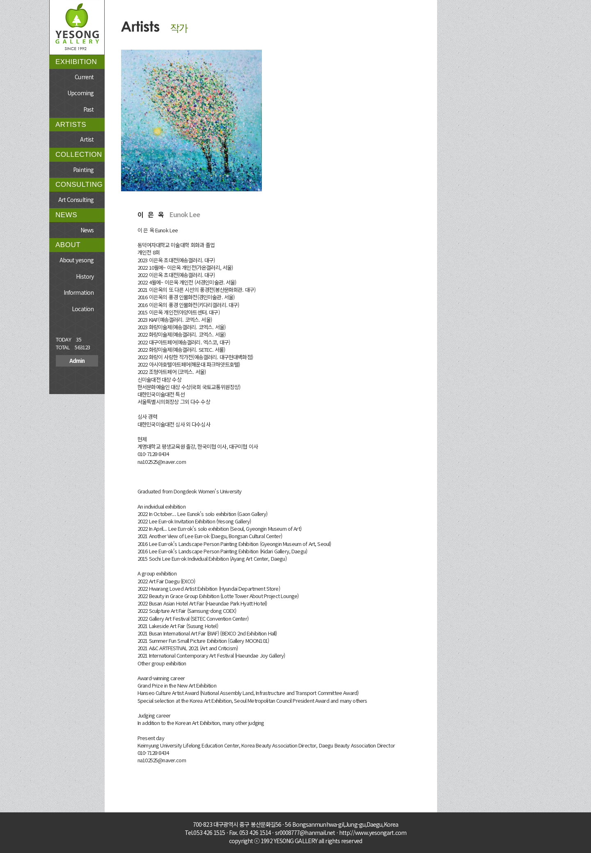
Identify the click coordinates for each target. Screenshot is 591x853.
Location (83, 309)
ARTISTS (70, 124)
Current (84, 77)
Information (79, 292)
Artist (87, 139)
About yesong (77, 260)
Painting (83, 169)
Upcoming (80, 93)
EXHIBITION (76, 62)
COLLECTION (78, 154)
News (87, 230)
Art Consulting (76, 199)
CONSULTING (79, 184)
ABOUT (67, 245)
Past (88, 109)
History (85, 276)
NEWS (66, 215)
